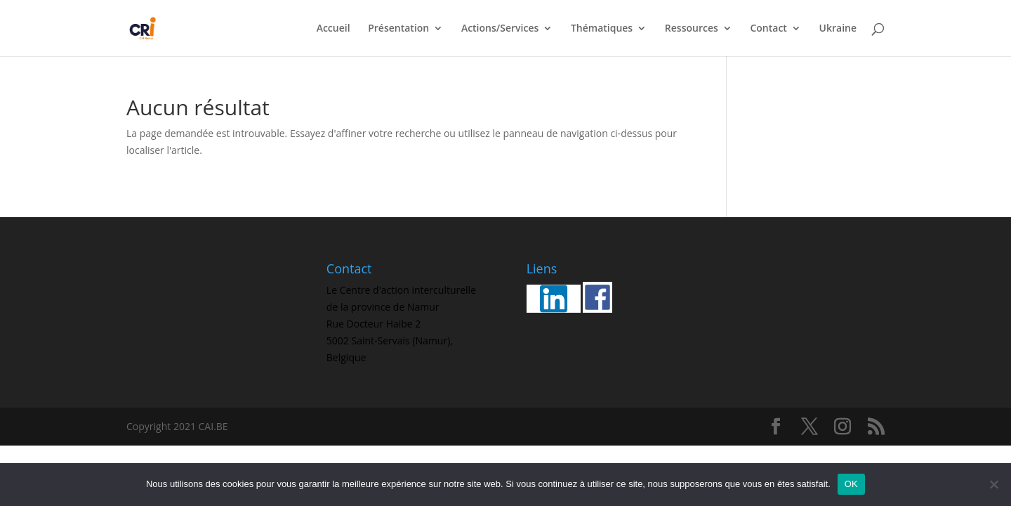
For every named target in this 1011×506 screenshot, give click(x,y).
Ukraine (838, 28)
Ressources (691, 28)
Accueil (333, 28)
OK (851, 484)
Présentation (398, 28)
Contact (768, 28)
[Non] (993, 484)
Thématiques (602, 28)
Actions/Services (499, 28)
